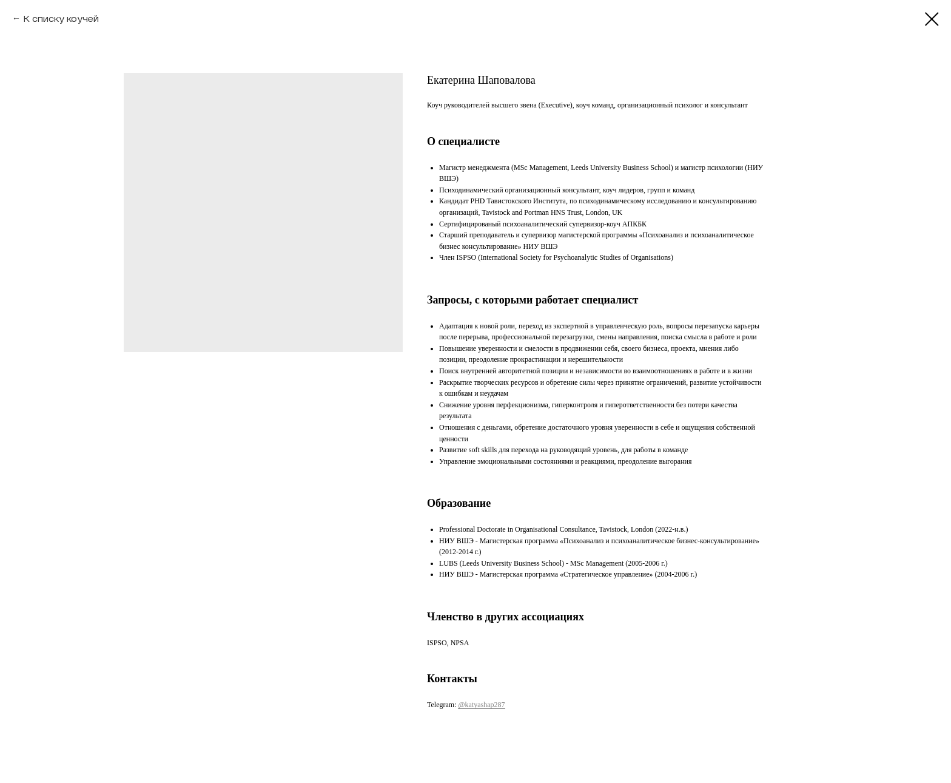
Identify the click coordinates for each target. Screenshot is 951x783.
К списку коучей (61, 18)
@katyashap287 (481, 704)
